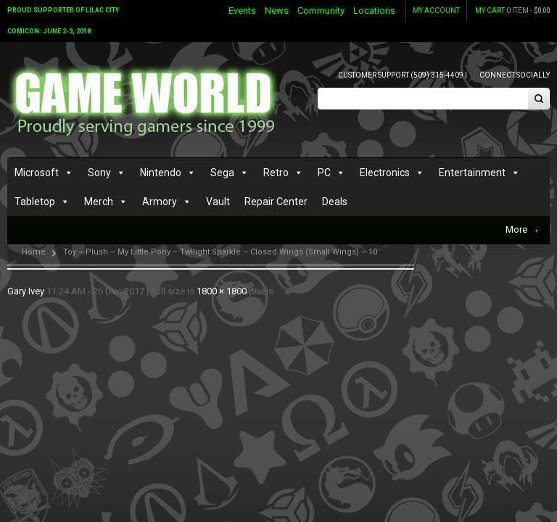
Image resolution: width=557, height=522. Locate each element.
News (277, 10)
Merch (98, 201)
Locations (374, 10)
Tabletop (35, 201)
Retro (276, 172)
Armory (159, 201)
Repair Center (276, 201)
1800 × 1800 (222, 291)
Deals (334, 201)
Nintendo (160, 172)
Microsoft (37, 172)
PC (324, 172)
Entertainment (472, 172)
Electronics (385, 172)
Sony (99, 172)
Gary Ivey (25, 291)
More (522, 230)
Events (242, 10)
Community (320, 10)
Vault (218, 201)
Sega (222, 172)
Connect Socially (514, 75)
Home (34, 252)
